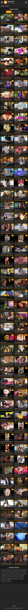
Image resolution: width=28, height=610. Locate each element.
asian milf (8, 122)
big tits (22, 89)
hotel (8, 581)
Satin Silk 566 (17, 154)
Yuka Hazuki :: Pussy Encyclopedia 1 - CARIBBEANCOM (20, 265)
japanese (12, 410)
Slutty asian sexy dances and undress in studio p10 (7, 530)
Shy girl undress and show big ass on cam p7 (20, 563)
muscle (3, 581)
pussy (26, 354)
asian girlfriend (10, 211)
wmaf (5, 211)
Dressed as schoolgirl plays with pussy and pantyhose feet (7, 541)
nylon (11, 23)
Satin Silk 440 (3, 320)
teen (25, 233)
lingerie (8, 23)
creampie (9, 365)
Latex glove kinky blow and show (20, 331)
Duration (19, 12)
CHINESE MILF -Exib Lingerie (7, 486)
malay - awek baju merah (20, 552)
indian (4, 23)
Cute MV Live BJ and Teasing (7, 221)
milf (25, 111)
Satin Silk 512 (17, 99)
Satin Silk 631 (3, 55)
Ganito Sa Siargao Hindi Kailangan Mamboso (7, 287)
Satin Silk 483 (3, 110)
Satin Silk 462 (3, 165)
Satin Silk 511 (3, 66)
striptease (13, 509)
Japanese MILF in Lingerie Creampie (7, 375)
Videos (7, 6)
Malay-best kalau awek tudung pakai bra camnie (7, 77)
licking (12, 244)
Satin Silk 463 (17, 419)
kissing (9, 45)
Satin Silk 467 (17, 55)
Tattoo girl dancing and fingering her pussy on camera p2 (20, 452)
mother (7, 376)
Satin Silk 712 (3, 419)
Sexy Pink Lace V (18, 486)
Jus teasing (16, 463)
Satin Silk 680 (17, 320)
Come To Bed (4, 331)
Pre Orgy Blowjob (4, 397)
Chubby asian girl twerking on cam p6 (7, 254)
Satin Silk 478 (17, 497)
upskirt (11, 310)
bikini (23, 111)
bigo (13, 570)
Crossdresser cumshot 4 (19, 430)
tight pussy (19, 299)
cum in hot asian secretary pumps (20, 221)
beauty (15, 575)
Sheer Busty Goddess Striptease (7, 353)
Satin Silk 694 (17, 165)
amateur (10, 189)
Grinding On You (18, 386)
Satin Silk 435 (17, 44)
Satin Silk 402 (3, 298)
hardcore (21, 222)
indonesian (10, 578)
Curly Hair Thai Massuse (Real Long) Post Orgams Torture (7, 33)
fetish (6, 45)
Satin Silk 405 (3, 386)
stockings (26, 23)
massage (10, 520)
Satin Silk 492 (17, 132)
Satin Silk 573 (17, 33)
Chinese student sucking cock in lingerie (7, 265)
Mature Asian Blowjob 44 (20, 309)
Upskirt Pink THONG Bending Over (7, 441)
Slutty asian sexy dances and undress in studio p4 (20, 88)
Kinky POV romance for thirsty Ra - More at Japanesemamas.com (7, 430)
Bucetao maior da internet (20, 530)
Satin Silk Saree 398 (18, 397)
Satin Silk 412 (17, 66)
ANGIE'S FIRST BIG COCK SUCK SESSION (20, 408)
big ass (11, 156)
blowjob (26, 89)
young (6, 573)
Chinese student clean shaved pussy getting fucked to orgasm (7, 452)
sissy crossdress (18, 244)
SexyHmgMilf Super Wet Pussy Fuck (7, 121)
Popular (9, 12)
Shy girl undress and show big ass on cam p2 (20, 441)
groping (8, 244)
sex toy (5, 498)
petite (3, 578)
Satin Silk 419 (3, 276)
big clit (23, 531)
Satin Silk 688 (3, 154)
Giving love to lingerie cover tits (7, 243)
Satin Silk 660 (3, 342)
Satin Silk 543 (3, 143)
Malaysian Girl (4, 519)
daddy (8, 570)
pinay (9, 575)
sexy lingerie (17, 432)
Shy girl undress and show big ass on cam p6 (7, 463)
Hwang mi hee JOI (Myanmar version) (20, 353)
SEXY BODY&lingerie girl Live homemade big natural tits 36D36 (20, 110)
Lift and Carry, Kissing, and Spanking (7, 44)
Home (2, 6)
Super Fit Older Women (6, 99)
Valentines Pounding (19, 187)
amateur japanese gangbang (7, 364)
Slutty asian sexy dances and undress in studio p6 (20, 276)
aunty (17, 570)
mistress (23, 573)
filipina (4, 288)
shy (13, 399)
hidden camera (11, 443)
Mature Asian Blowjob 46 (20, 287)
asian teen (24, 376)
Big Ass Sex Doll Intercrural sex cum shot (7, 497)
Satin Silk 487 (17, 22)
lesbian (19, 211)
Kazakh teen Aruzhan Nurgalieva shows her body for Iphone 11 (7, 474)
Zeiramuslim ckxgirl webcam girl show (20, 342)
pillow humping (10, 222)
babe (4, 122)
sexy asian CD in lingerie (19, 243)
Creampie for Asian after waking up (7, 209)
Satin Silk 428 (3, 22)
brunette (9, 34)
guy (16, 578)
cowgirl (2, 211)
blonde (8, 288)
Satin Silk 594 (3, 132)
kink (4, 45)
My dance (3, 508)
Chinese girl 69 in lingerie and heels (20, 254)
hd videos (19, 34)
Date (14, 12)
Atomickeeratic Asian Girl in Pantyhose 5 (7, 187)
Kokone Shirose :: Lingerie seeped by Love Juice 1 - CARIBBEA (7, 408)
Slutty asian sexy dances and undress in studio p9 (20, 143)
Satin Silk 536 (17, 77)
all (2, 573)
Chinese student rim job (19, 519)
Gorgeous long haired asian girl (20, 298)
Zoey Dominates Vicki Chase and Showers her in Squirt (7, 563)
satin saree (17, 209)
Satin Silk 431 (17, 121)
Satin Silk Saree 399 (5, 232)
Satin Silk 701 (17, 176)
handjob (4, 575)
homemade (6, 399)
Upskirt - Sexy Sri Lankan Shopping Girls (20, 541)
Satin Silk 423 (17, 474)
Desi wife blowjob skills (19, 375)
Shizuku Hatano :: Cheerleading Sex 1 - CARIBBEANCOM (20, 364)
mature (12, 56)
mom (4, 100)
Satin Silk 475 (3, 176)
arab (17, 573)
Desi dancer (3, 309)
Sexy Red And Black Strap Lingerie (7, 198)
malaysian (9, 78)
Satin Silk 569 (3, 88)
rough (20, 578)
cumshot (5, 34)
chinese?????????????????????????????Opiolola (20, 232)
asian (2, 23)
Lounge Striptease (5, 552)
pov (10, 266)
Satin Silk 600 (17, 198)
